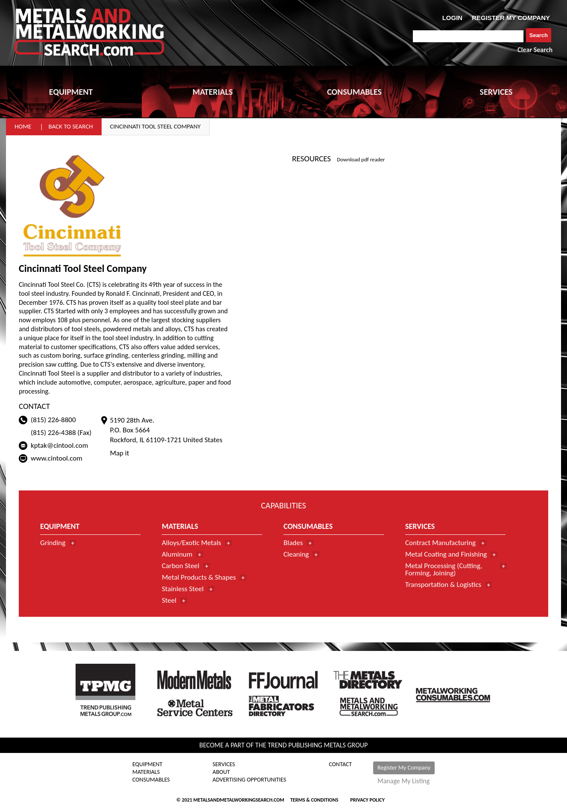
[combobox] (468, 36)
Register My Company (403, 767)
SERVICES (496, 92)
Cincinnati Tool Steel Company (155, 126)
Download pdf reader (361, 159)
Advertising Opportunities (249, 780)
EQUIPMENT (71, 92)
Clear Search (534, 50)
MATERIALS (213, 92)
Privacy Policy (367, 799)
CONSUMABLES (354, 92)
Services (224, 764)
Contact (340, 764)
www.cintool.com (56, 458)
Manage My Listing (403, 781)
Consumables (151, 780)
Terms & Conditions (314, 799)
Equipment (147, 764)
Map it (119, 453)
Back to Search (70, 126)
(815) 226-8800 (53, 419)
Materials (146, 772)
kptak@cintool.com (59, 445)
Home (23, 126)
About (221, 772)
